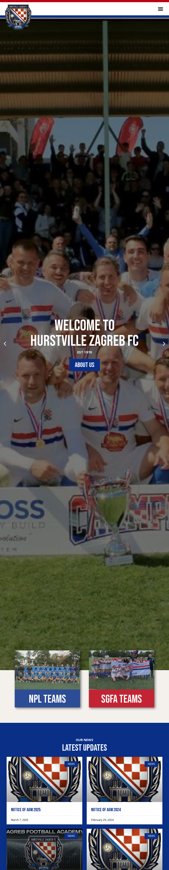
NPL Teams (47, 699)
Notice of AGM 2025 (25, 810)
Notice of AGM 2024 (106, 810)
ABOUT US (84, 365)
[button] (160, 9)
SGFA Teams (121, 699)
